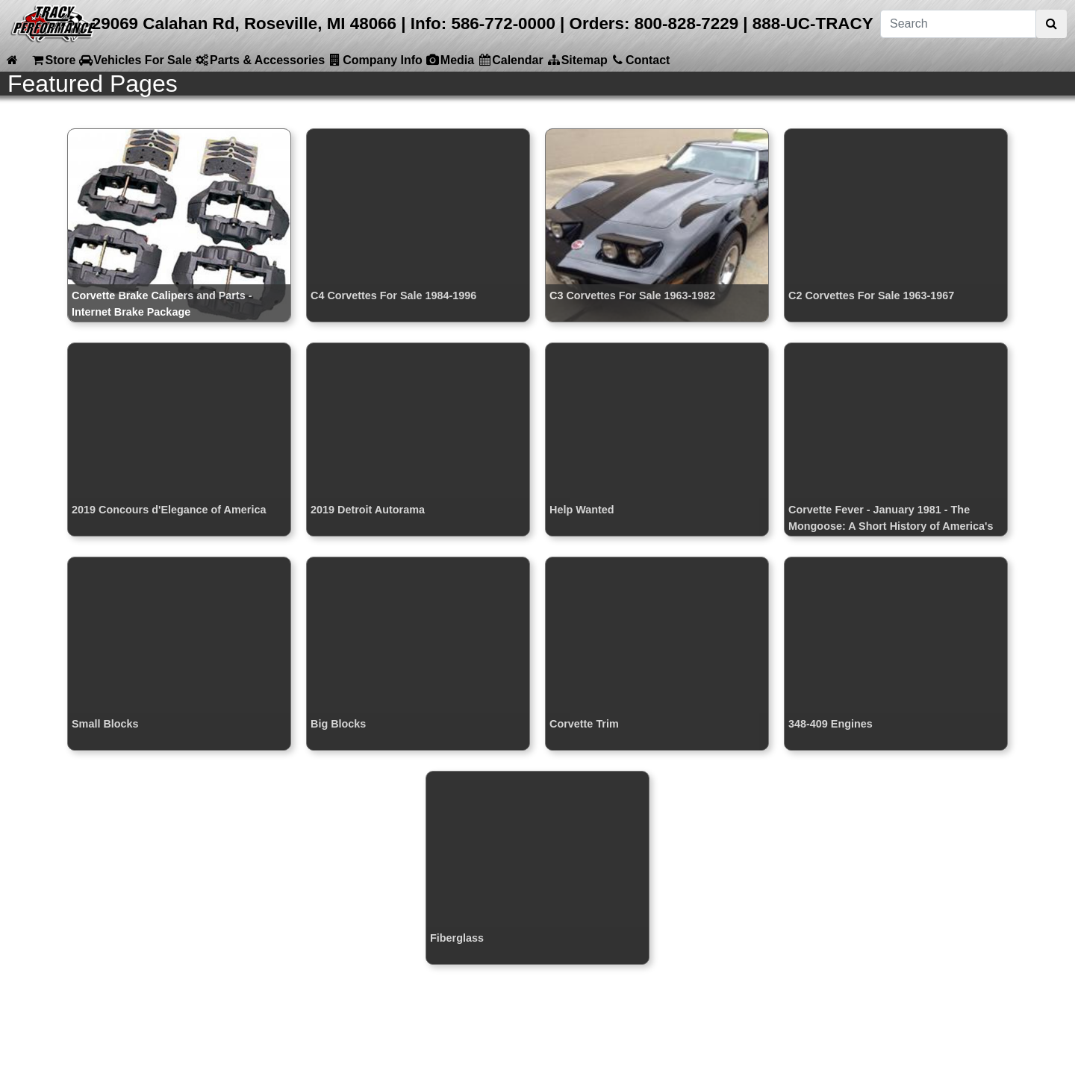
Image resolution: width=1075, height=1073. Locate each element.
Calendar (510, 60)
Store (52, 60)
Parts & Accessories (260, 60)
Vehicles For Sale (135, 60)
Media (450, 60)
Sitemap (577, 60)
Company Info (375, 60)
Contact (640, 60)
